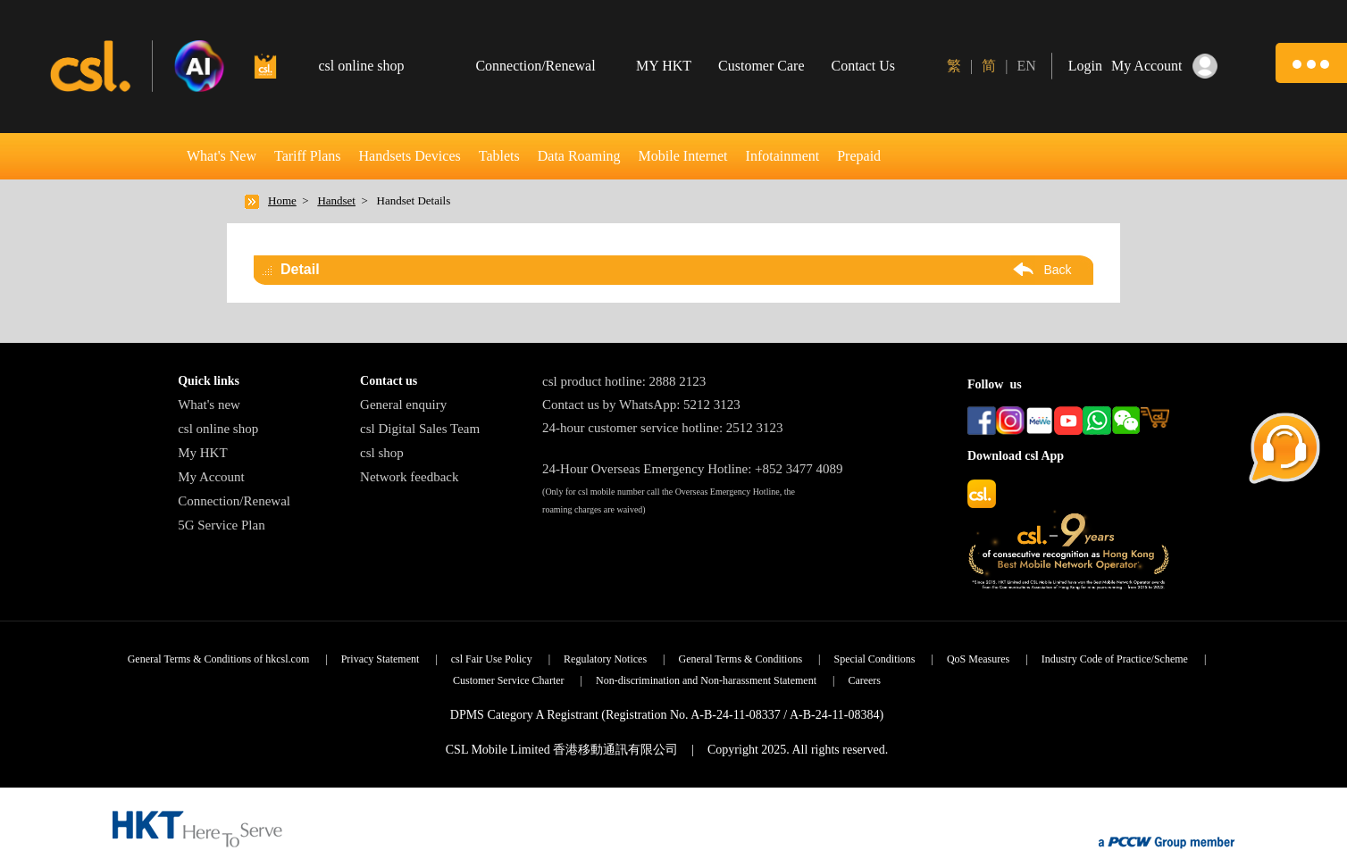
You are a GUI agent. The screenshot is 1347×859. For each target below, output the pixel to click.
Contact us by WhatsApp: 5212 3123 (641, 404)
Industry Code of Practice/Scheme (1115, 659)
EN (1026, 65)
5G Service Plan (221, 525)
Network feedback (409, 477)
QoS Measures (978, 659)
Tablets (499, 155)
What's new (209, 404)
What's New (221, 155)
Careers (864, 680)
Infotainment (783, 155)
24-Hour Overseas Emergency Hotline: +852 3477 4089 (692, 469)
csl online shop (218, 428)
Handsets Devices (410, 155)
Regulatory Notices (605, 659)
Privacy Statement (380, 659)
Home (282, 200)
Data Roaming (579, 155)
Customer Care (761, 65)
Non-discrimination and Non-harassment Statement (706, 680)
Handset (336, 200)
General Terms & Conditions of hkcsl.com (219, 659)
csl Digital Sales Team (420, 428)
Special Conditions (875, 659)
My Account (211, 477)
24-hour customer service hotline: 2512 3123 (662, 428)
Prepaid (859, 155)
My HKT (202, 453)
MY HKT (663, 65)
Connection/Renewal (234, 501)
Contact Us (864, 65)
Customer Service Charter (509, 680)
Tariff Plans (307, 155)
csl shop (382, 453)
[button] (1311, 63)
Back (1057, 270)
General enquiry (403, 404)
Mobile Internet (683, 155)
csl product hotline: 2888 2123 (624, 381)
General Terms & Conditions (741, 659)
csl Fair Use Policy (491, 659)
